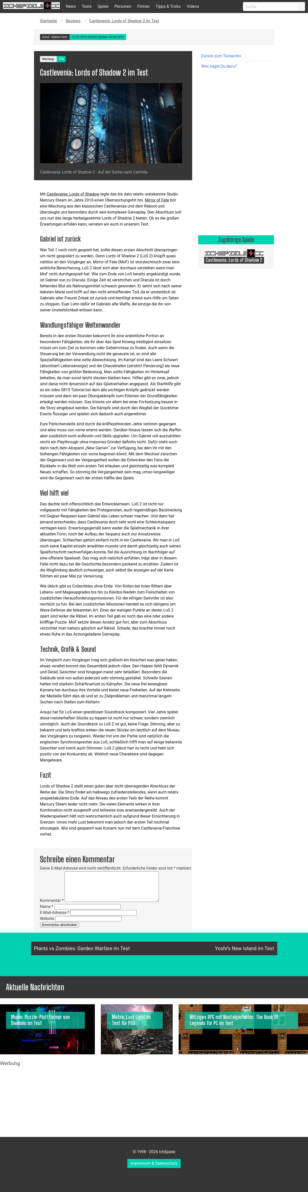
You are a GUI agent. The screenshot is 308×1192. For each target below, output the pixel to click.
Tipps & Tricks (168, 6)
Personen (122, 6)
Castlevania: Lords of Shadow (73, 194)
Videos (193, 6)
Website (47, 918)
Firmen (143, 6)
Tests (87, 6)
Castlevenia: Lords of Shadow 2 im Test (124, 21)
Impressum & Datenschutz (154, 1163)
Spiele (103, 6)
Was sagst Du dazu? (219, 66)
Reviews (73, 21)
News (71, 6)
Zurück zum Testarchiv (221, 56)
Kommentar (52, 900)
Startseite (48, 21)
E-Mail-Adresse (54, 912)
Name (47, 906)
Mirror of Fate (157, 200)
